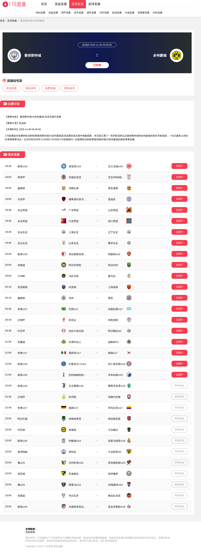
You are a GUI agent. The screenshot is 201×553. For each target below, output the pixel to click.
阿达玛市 (113, 265)
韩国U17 (113, 352)
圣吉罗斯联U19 (116, 506)
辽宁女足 (113, 232)
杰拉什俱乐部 (76, 330)
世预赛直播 (143, 12)
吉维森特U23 (115, 484)
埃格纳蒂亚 (75, 418)
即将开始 (179, 385)
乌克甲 (21, 199)
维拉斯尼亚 (114, 418)
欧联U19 (22, 166)
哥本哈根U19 (115, 374)
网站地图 (58, 546)
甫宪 (110, 298)
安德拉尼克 (75, 177)
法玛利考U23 (76, 462)
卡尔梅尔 (113, 429)
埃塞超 (21, 265)
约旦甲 (21, 330)
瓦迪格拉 (74, 473)
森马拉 (112, 276)
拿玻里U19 (75, 166)
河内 (71, 298)
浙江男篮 (113, 221)
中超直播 (129, 12)
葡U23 (21, 462)
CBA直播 (157, 12)
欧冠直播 (117, 12)
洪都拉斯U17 (115, 309)
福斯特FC (113, 342)
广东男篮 (74, 210)
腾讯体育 (69, 88)
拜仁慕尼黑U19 (116, 364)
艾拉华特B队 (115, 177)
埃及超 (21, 473)
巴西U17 (73, 309)
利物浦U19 (75, 440)
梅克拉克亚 (114, 495)
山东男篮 (113, 210)
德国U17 (73, 407)
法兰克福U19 (115, 166)
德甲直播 (91, 12)
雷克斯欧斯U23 (116, 462)
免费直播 (50, 88)
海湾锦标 (23, 451)
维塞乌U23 (75, 484)
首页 (44, 4)
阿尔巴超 (23, 418)
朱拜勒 (72, 396)
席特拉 (72, 451)
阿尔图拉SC (115, 330)
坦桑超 (21, 342)
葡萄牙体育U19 (116, 385)
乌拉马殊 (74, 276)
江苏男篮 (74, 221)
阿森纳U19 (114, 254)
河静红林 (74, 188)
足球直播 (78, 4)
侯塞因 (72, 429)
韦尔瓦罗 (74, 495)
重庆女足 (113, 243)
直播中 (179, 166)
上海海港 (113, 287)
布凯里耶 (113, 320)
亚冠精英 (23, 287)
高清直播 (11, 88)
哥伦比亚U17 (115, 407)
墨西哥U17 (75, 352)
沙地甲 (21, 320)
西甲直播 (66, 12)
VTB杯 (21, 276)
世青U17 (22, 309)
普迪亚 (112, 199)
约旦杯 (21, 429)
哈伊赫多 (113, 473)
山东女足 (74, 243)
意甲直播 (78, 12)
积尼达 (72, 320)
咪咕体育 (30, 88)
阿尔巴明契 (75, 265)
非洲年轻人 (75, 342)
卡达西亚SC (115, 451)
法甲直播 (104, 12)
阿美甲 (21, 177)
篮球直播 (94, 4)
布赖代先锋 (114, 396)
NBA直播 (40, 12)
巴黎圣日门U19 (77, 364)
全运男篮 (23, 210)
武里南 (72, 287)
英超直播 (61, 4)
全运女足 (23, 232)
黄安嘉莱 (113, 188)
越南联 (21, 188)
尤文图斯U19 (76, 385)
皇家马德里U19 (116, 440)
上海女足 (74, 232)
